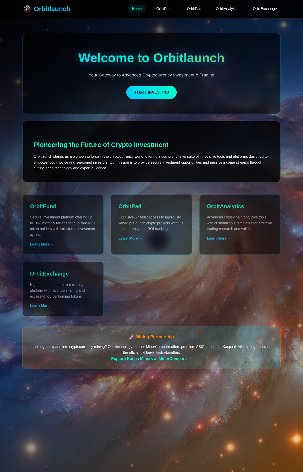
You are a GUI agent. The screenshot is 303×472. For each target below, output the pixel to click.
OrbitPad (194, 9)
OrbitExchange (265, 9)
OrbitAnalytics (227, 9)
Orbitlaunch (46, 8)
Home (137, 9)
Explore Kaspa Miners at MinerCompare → (151, 358)
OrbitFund (164, 9)
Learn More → (42, 247)
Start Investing (151, 92)
